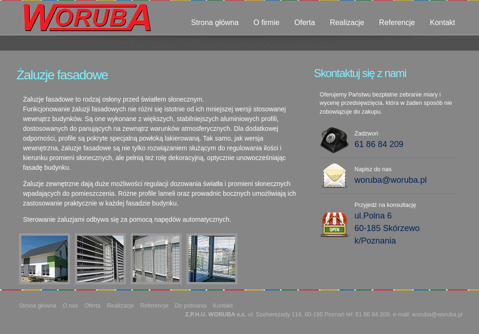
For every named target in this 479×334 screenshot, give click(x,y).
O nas (71, 305)
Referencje (397, 22)
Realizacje (347, 22)
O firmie (267, 22)
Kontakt (442, 22)
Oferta (305, 22)
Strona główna (214, 22)
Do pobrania (191, 305)
